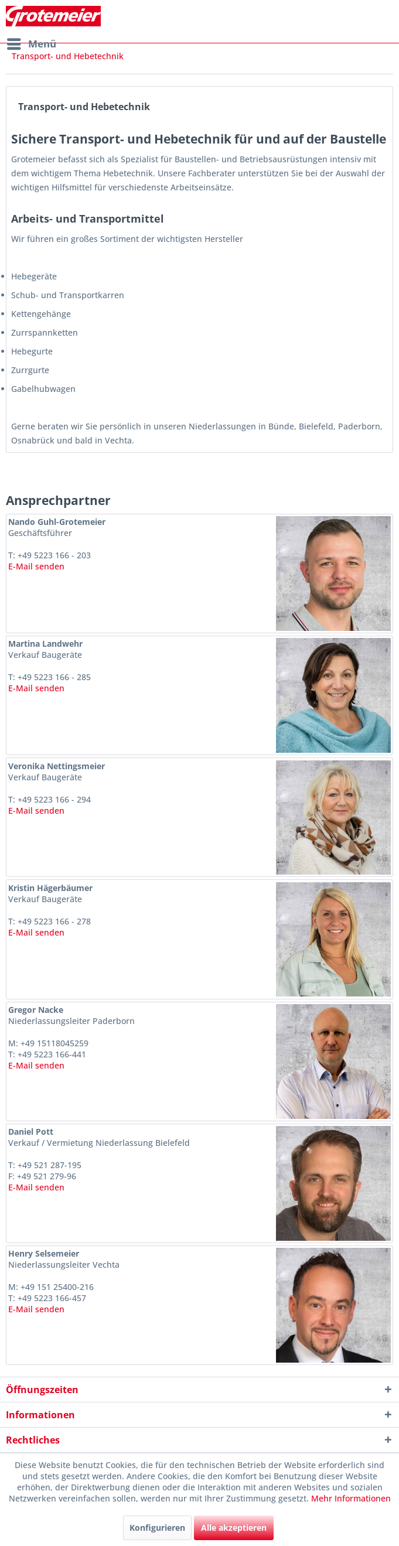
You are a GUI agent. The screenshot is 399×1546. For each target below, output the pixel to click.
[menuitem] (31, 44)
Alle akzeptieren (234, 1527)
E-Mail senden (36, 566)
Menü (31, 42)
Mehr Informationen (351, 1498)
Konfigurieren (157, 1527)
